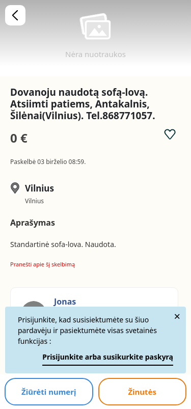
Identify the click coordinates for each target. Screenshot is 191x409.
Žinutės (142, 392)
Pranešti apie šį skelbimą (42, 264)
